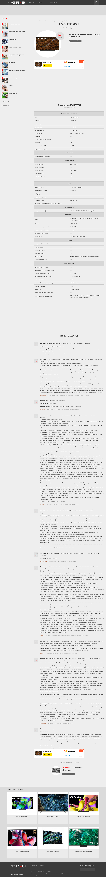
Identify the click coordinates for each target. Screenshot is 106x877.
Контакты (48, 871)
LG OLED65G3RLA (22, 851)
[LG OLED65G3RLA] (22, 838)
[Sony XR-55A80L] (53, 803)
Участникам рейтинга (17, 874)
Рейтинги (32, 2)
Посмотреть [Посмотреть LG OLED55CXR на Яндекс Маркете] (47, 65)
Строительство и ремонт (17, 31)
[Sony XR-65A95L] (53, 838)
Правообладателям (35, 875)
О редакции (53, 2)
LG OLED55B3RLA (83, 817)
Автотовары (12, 39)
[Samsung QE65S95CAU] (84, 838)
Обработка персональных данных (69, 873)
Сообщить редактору (86, 870)
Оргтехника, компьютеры (17, 78)
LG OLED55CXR (47, 751)
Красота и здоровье (15, 47)
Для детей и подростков (16, 55)
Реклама (13, 872)
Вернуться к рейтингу (74, 41)
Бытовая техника (14, 24)
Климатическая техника (17, 70)
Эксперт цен (18, 2)
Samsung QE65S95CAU (83, 851)
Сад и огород (13, 93)
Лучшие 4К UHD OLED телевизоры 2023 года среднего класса (84, 35)
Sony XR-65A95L (53, 851)
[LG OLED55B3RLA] (84, 803)
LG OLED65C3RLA (22, 817)
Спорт (11, 85)
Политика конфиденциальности (53, 873)
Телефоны (12, 62)
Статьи (40, 2)
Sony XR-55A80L (53, 817)
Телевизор (67, 66)
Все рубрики (5, 105)
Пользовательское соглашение (38, 873)
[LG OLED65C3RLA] (22, 803)
